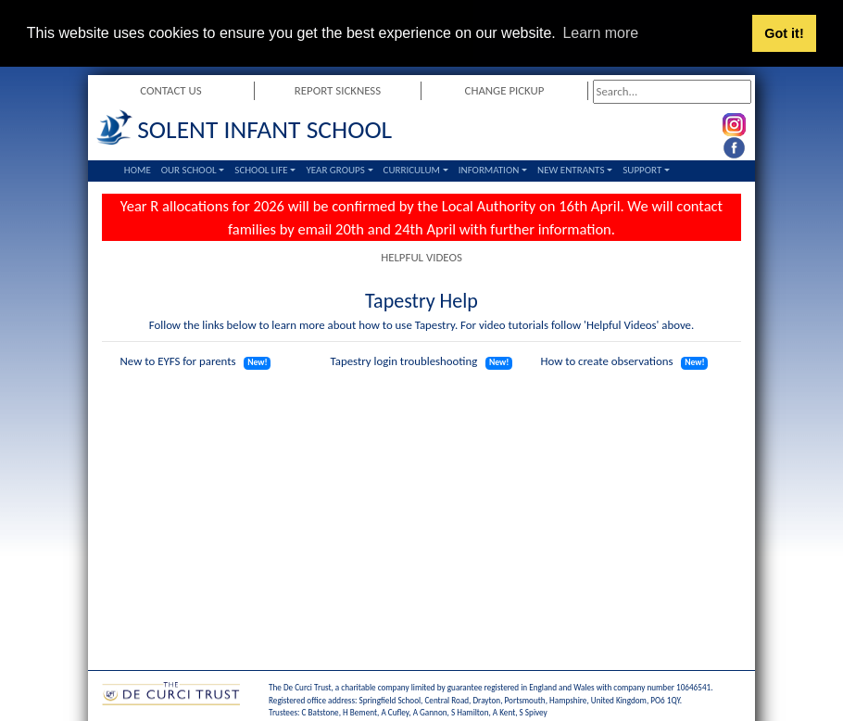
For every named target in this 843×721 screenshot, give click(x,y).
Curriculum (412, 170)
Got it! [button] (783, 33)
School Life (260, 170)
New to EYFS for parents (178, 361)
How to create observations (606, 361)
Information (489, 170)
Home (137, 170)
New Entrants (570, 170)
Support (642, 170)
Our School (189, 170)
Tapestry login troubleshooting (404, 361)
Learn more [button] (600, 33)
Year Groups (335, 170)
